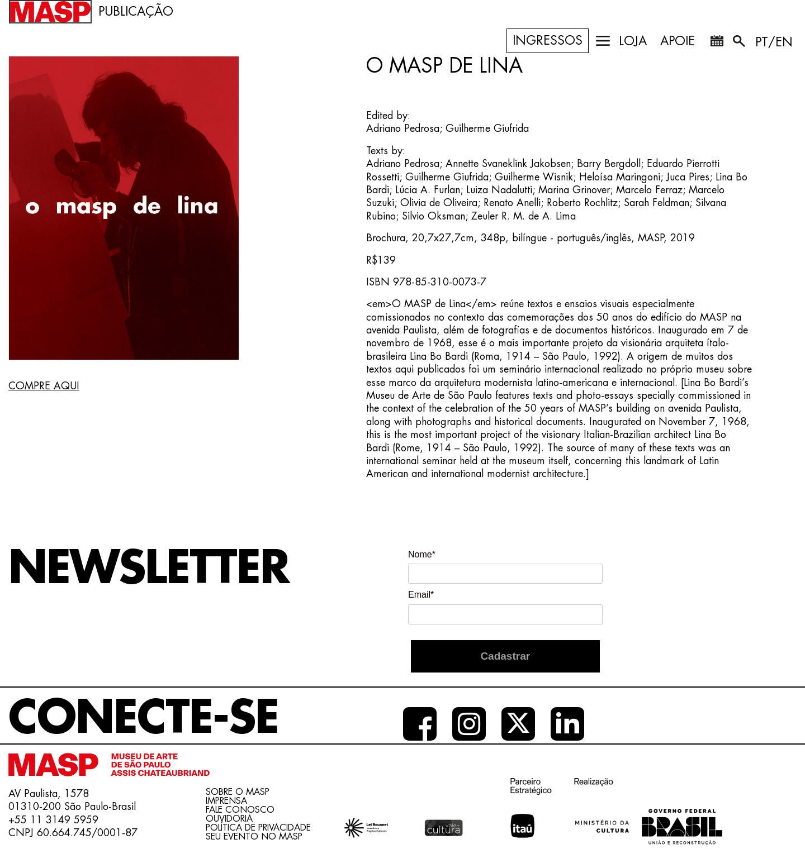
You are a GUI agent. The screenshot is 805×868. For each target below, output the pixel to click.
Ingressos (548, 41)
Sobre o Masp (237, 792)
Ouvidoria (229, 818)
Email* (421, 594)
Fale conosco (240, 809)
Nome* (421, 554)
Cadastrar (505, 656)
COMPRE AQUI (43, 386)
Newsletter (148, 568)
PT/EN (774, 42)
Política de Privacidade (258, 827)
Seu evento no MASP (254, 836)
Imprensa (226, 801)
